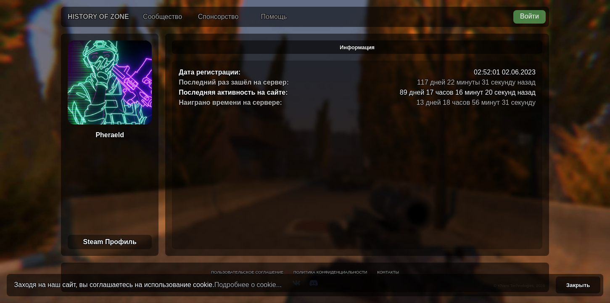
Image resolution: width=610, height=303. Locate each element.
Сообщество (162, 16)
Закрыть (578, 285)
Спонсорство (218, 16)
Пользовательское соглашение (247, 272)
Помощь (274, 16)
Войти (529, 16)
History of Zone (98, 16)
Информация (357, 47)
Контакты (388, 272)
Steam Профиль (109, 241)
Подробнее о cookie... (248, 284)
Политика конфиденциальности (330, 272)
